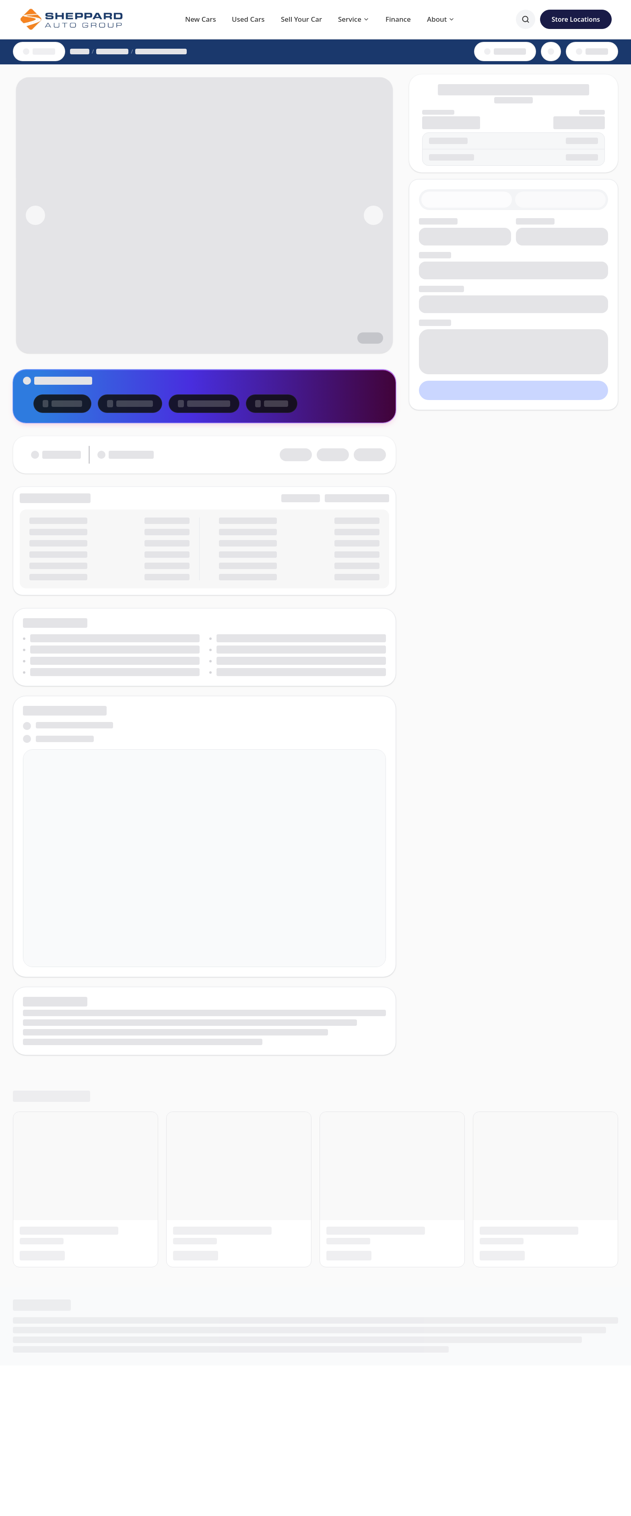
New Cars (200, 19)
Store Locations (576, 19)
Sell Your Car (301, 19)
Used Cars (248, 19)
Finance (398, 19)
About (441, 19)
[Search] (525, 19)
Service (353, 19)
